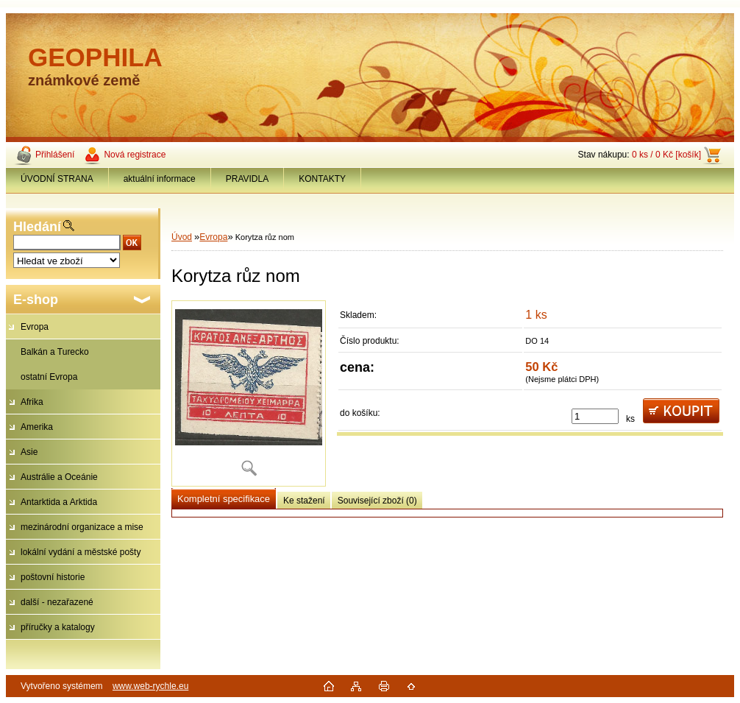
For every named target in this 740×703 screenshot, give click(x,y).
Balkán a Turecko (55, 352)
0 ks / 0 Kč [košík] (666, 154)
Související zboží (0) (377, 500)
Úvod (181, 237)
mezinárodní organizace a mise (82, 527)
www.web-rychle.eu (150, 686)
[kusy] (595, 416)
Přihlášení (54, 154)
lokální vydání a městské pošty (80, 552)
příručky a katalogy (58, 627)
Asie (29, 452)
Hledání (37, 226)
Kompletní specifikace (223, 498)
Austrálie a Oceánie (59, 477)
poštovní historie (53, 577)
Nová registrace (135, 154)
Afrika (32, 402)
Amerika (37, 427)
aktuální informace (160, 179)
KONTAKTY (322, 179)
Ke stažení (304, 500)
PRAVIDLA (247, 179)
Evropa (35, 327)
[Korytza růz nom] (248, 393)
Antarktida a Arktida (59, 502)
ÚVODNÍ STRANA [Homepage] (57, 179)
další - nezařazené (57, 602)
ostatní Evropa (49, 377)
